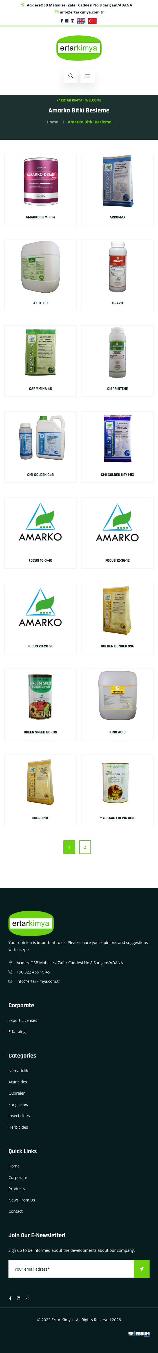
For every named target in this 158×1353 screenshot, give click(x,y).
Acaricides (17, 1082)
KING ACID (118, 732)
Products (16, 1188)
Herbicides (18, 1127)
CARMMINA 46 (40, 388)
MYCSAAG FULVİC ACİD (117, 818)
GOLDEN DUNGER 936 (117, 646)
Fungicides (18, 1104)
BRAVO (117, 303)
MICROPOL (40, 818)
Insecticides (19, 1115)
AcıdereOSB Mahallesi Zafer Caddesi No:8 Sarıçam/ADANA (76, 5)
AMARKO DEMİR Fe (40, 217)
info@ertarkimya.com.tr (79, 12)
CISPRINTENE (117, 388)
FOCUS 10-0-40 (40, 560)
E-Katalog (17, 1031)
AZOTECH (40, 303)
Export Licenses (22, 1020)
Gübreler (16, 1093)
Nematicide (18, 1070)
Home (52, 122)
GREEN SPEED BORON (40, 732)
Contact (15, 1211)
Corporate (17, 1177)
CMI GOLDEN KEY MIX (117, 474)
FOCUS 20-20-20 (41, 646)
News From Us (21, 1200)
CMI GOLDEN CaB (40, 474)
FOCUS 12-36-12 (117, 560)
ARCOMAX (117, 217)
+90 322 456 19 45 (33, 972)
